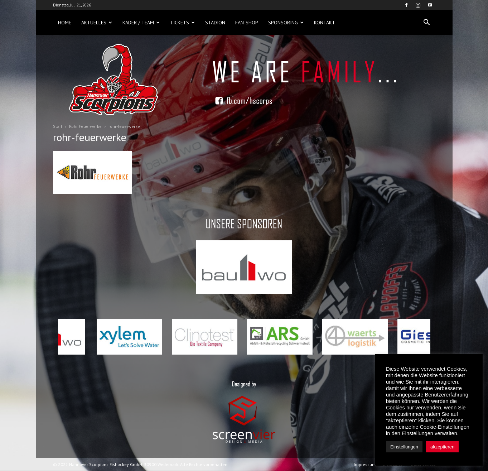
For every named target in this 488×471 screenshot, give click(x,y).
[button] (426, 22)
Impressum (365, 464)
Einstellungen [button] (404, 447)
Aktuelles (96, 22)
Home (64, 22)
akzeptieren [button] (442, 447)
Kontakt (324, 22)
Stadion (215, 22)
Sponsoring (286, 22)
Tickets (182, 22)
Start (57, 126)
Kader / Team (141, 22)
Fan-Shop (246, 22)
